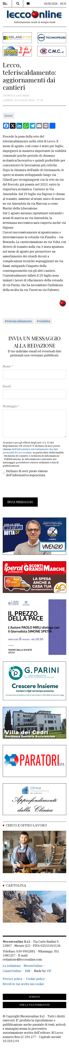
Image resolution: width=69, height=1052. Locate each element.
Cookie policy (35, 979)
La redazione (12, 966)
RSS (27, 971)
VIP (49, 971)
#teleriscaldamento (18, 321)
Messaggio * (11, 406)
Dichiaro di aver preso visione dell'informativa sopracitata (27, 473)
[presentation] (31, 487)
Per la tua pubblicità (35, 1004)
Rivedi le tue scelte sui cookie (23, 984)
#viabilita (43, 321)
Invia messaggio (20, 502)
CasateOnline (12, 971)
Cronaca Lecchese (16, 95)
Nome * (8, 366)
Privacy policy (12, 979)
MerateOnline (33, 966)
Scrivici (34, 996)
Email (7, 386)
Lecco (9, 115)
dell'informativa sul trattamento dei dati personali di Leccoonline (30, 451)
